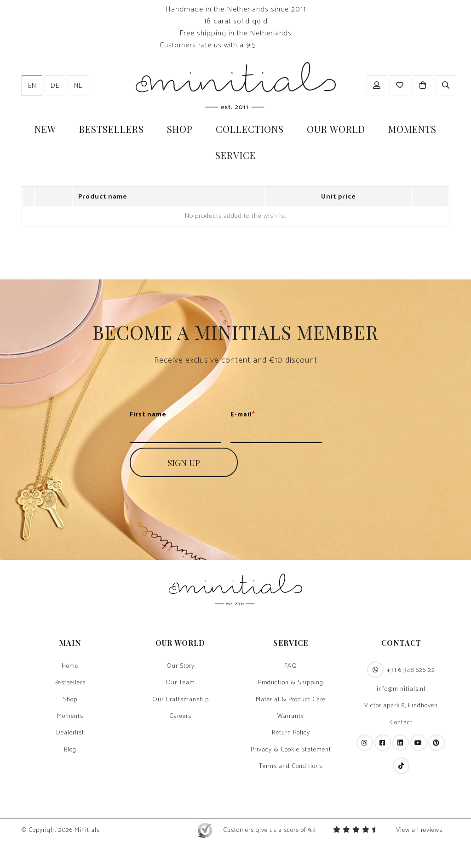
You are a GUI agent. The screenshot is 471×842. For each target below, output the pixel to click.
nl (78, 86)
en (32, 86)
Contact (401, 723)
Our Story (181, 666)
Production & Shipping (290, 683)
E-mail (242, 415)
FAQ (290, 666)
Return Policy (291, 733)
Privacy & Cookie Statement (291, 750)
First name (148, 415)
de (55, 86)
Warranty (290, 716)
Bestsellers (70, 683)
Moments (70, 716)
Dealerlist (70, 733)
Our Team (180, 683)
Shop (70, 700)
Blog (70, 750)
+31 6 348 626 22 (401, 669)
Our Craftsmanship (180, 700)
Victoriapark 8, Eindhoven (401, 706)
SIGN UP (183, 462)
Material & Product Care (291, 700)
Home (70, 666)
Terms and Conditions (290, 767)
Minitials (87, 830)
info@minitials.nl (401, 689)
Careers (180, 716)
